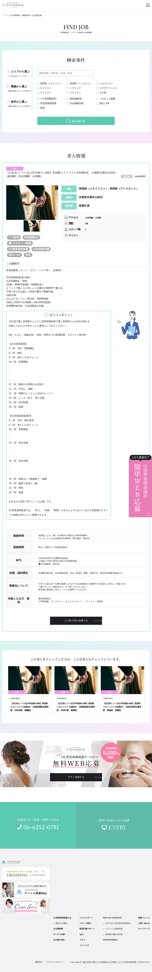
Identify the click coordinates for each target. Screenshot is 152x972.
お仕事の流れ (59, 940)
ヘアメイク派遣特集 (114, 929)
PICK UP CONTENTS (112, 918)
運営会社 (38, 962)
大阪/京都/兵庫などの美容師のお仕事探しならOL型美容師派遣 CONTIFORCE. (116, 962)
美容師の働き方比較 (114, 934)
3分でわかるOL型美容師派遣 (117, 923)
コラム (82, 940)
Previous (5, 691)
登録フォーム (144, 918)
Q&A (81, 934)
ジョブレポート (86, 918)
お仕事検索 (58, 929)
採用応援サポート (87, 929)
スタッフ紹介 (85, 923)
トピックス (84, 945)
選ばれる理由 (61, 923)
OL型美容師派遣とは (62, 918)
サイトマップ (144, 929)
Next (146, 691)
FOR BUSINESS (110, 940)
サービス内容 (59, 934)
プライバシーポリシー (55, 962)
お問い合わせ (144, 923)
